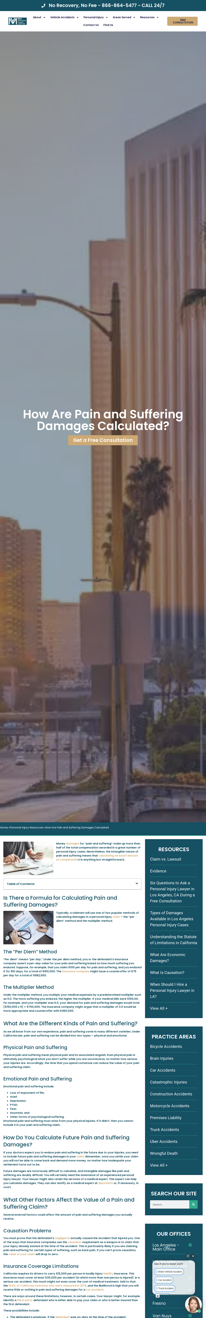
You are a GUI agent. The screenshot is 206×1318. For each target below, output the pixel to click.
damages (72, 843)
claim (116, 917)
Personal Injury (96, 17)
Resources (149, 17)
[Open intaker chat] (158, 1296)
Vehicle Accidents (64, 17)
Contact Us (91, 25)
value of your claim (22, 1254)
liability (108, 1274)
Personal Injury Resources (26, 827)
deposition (105, 1183)
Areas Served (124, 17)
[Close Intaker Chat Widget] (193, 1256)
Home (4, 827)
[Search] (193, 1204)
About (39, 17)
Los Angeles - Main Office (166, 1247)
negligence (62, 1238)
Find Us (108, 25)
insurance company (75, 971)
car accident (94, 1290)
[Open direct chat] (188, 1256)
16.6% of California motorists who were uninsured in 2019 (47, 1286)
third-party (25, 1300)
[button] (136, 884)
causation (75, 1242)
